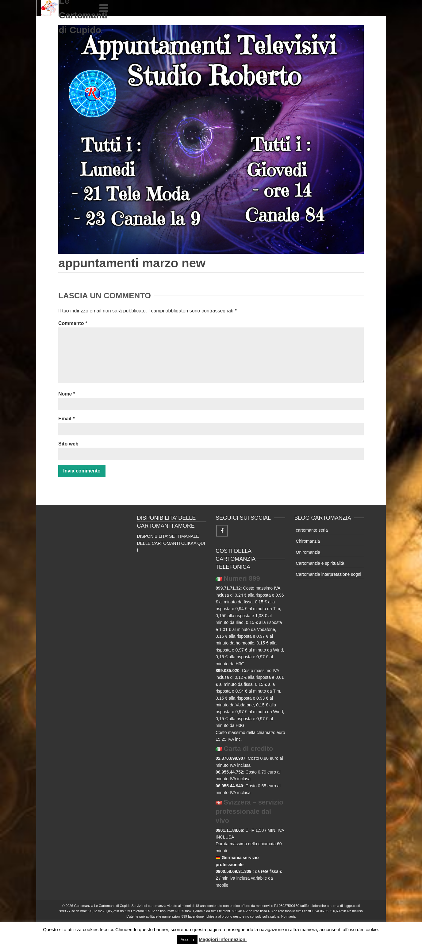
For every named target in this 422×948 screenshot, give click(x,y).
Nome (66, 393)
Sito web (68, 443)
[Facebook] (222, 531)
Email (66, 418)
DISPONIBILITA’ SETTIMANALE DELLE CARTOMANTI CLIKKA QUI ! (171, 543)
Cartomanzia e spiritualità (320, 563)
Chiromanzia (308, 541)
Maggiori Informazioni (223, 939)
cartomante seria (312, 530)
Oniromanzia (308, 552)
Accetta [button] (187, 939)
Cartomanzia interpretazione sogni (328, 574)
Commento (72, 323)
